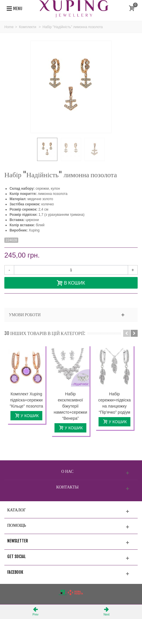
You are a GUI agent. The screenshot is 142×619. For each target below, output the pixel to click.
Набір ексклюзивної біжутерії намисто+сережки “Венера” (70, 406)
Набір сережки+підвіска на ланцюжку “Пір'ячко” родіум (114, 403)
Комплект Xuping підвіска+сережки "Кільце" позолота (26, 400)
